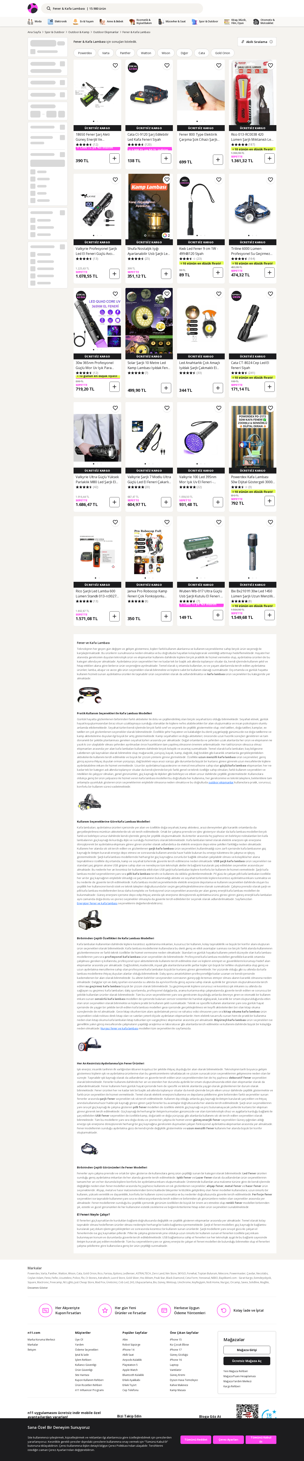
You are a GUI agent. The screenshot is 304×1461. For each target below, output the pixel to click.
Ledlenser (129, 1273)
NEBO (214, 1278)
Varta (105, 53)
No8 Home (212, 1282)
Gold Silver (132, 1278)
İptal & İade (82, 1355)
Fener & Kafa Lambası (136, 32)
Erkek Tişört (129, 1385)
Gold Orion (222, 53)
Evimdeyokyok (262, 1278)
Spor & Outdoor (55, 32)
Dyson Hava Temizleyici (184, 1380)
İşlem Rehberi (83, 1360)
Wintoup (171, 1282)
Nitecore (223, 1273)
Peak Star (159, 1278)
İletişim (32, 1349)
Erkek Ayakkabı (131, 1380)
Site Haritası (82, 1375)
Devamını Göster (38, 1288)
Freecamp (56, 1282)
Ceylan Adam (35, 1278)
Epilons (117, 1273)
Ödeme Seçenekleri (86, 1349)
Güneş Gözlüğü (179, 1355)
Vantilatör (176, 1370)
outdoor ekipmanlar (221, 782)
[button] (94, 121)
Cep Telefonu (130, 1390)
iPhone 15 (176, 1339)
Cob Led (123, 1282)
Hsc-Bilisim (146, 1278)
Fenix (47, 1278)
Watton (146, 53)
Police (76, 1278)
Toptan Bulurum (207, 1273)
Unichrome (184, 1282)
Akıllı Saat (128, 1355)
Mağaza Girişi (247, 1350)
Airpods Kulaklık (132, 1360)
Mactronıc (43, 1282)
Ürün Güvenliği (84, 1370)
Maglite (264, 1282)
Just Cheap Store (84, 1282)
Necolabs (262, 1273)
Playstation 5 (130, 1365)
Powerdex (85, 53)
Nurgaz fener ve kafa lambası (119, 1028)
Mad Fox (100, 1282)
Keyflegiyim (198, 1282)
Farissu (108, 1273)
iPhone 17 (176, 1349)
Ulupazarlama (143, 1282)
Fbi (83, 1278)
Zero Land (158, 1273)
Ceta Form (191, 1278)
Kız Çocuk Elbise (179, 1344)
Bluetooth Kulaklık (133, 1375)
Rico (100, 1273)
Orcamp (235, 1282)
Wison (166, 53)
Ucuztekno (65, 1278)
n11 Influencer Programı (89, 1390)
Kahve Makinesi (179, 1385)
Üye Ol (79, 1339)
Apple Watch (130, 1370)
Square (32, 1282)
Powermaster (238, 1273)
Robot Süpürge (131, 1344)
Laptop (174, 1365)
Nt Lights (68, 1282)
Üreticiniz (111, 1282)
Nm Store (171, 1273)
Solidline (254, 1282)
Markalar (33, 1344)
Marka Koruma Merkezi (41, 1339)
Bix (155, 1282)
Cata (202, 53)
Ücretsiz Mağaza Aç (247, 1361)
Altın (125, 1339)
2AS (132, 1282)
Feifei (55, 1278)
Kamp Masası (178, 1390)
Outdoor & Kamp (78, 32)
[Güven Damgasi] (269, 1417)
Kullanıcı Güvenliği (85, 1365)
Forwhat (192, 1273)
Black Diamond (175, 1278)
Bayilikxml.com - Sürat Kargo (236, 1278)
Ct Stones (91, 1278)
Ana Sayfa (34, 32)
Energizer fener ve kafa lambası (97, 903)
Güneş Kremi (177, 1375)
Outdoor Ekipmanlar (106, 32)
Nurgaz (225, 1282)
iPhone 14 (128, 1349)
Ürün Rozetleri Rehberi (88, 1385)
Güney (161, 1282)
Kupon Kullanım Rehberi (89, 1380)
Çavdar (251, 1273)
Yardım (79, 1344)
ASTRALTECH (143, 1273)
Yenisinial (204, 1278)
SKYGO (182, 1273)
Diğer (184, 53)
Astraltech (104, 1278)
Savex (244, 1282)
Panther (125, 53)
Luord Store (118, 1278)
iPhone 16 (176, 1360)
